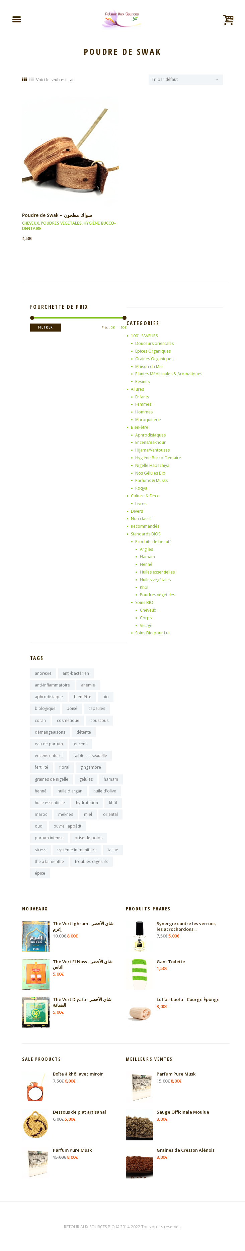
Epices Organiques (153, 351)
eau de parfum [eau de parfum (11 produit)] (49, 744)
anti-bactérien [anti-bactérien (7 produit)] (76, 673)
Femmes (143, 404)
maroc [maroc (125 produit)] (41, 814)
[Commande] (186, 80)
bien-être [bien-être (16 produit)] (82, 697)
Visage (146, 625)
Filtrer (45, 327)
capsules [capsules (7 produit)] (96, 708)
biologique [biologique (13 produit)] (45, 708)
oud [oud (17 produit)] (39, 826)
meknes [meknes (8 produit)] (65, 814)
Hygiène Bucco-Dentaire (158, 458)
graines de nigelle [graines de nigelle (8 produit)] (51, 779)
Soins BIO (144, 602)
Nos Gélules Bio (150, 473)
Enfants (142, 397)
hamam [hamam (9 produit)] (111, 779)
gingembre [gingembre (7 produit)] (90, 767)
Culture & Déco (145, 496)
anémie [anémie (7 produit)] (88, 685)
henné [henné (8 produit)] (41, 791)
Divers (137, 511)
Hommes (144, 412)
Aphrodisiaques (150, 435)
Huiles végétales (155, 580)
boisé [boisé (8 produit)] (72, 708)
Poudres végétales (61, 223)
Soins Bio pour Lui (152, 633)
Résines (142, 381)
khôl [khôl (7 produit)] (113, 802)
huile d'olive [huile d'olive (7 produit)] (104, 791)
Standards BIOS (145, 534)
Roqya (141, 488)
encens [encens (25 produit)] (80, 744)
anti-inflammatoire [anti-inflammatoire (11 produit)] (52, 685)
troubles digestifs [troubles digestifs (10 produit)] (91, 861)
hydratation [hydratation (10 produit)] (87, 802)
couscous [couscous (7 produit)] (99, 720)
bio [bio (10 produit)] (105, 697)
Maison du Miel (149, 366)
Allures (137, 389)
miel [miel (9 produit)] (88, 814)
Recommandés (145, 526)
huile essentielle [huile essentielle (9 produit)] (50, 802)
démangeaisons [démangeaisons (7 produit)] (50, 732)
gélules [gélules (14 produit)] (86, 779)
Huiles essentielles (157, 572)
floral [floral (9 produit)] (64, 767)
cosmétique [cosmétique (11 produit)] (68, 720)
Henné (146, 564)
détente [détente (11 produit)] (83, 732)
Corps (146, 618)
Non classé (141, 518)
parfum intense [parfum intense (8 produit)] (49, 838)
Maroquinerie (148, 419)
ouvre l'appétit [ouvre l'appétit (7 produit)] (67, 826)
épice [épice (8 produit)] (40, 873)
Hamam (147, 556)
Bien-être (139, 427)
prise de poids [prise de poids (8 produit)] (88, 838)
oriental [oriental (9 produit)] (110, 814)
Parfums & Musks (151, 480)
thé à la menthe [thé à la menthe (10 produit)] (49, 861)
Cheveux (30, 223)
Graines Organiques (154, 359)
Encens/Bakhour (150, 442)
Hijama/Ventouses (152, 450)
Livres (140, 503)
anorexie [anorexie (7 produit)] (43, 673)
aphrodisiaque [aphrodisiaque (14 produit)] (49, 697)
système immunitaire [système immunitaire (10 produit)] (77, 850)
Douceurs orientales (154, 343)
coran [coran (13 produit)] (40, 720)
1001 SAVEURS (144, 336)
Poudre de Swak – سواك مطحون (57, 215)
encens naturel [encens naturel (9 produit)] (49, 755)
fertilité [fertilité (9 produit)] (41, 767)
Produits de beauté (153, 541)
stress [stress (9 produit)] (40, 850)
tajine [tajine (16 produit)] (113, 850)
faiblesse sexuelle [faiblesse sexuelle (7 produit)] (90, 755)
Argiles (146, 549)
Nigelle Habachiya (152, 465)
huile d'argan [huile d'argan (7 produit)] (70, 791)
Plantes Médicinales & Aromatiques (168, 374)
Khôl (144, 587)
